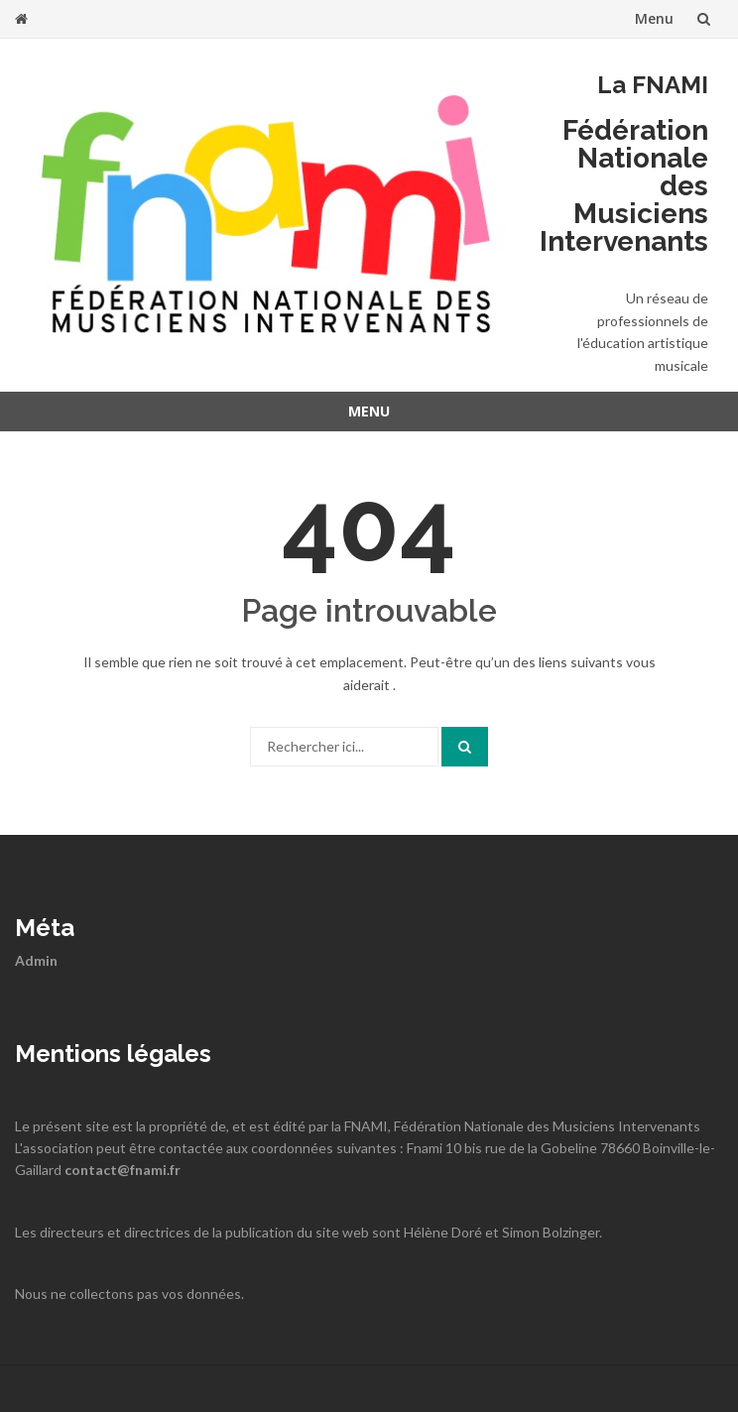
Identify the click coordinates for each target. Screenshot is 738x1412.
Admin (36, 960)
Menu (654, 18)
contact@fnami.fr (122, 1169)
